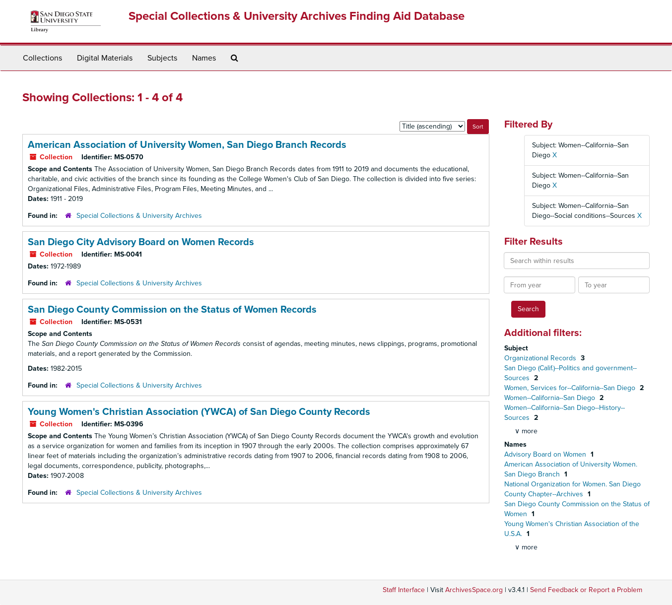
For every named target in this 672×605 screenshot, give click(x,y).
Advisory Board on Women (546, 454)
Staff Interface (404, 590)
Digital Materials (105, 58)
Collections (42, 58)
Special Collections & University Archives (139, 215)
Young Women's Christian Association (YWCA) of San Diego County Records (199, 412)
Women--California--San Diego (550, 398)
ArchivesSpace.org (474, 590)
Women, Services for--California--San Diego (570, 388)
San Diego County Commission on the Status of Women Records (172, 310)
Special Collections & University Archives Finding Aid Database (297, 16)
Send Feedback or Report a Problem (586, 590)
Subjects (162, 58)
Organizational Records (541, 358)
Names (204, 58)
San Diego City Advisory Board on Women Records (141, 242)
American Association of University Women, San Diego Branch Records (187, 145)
